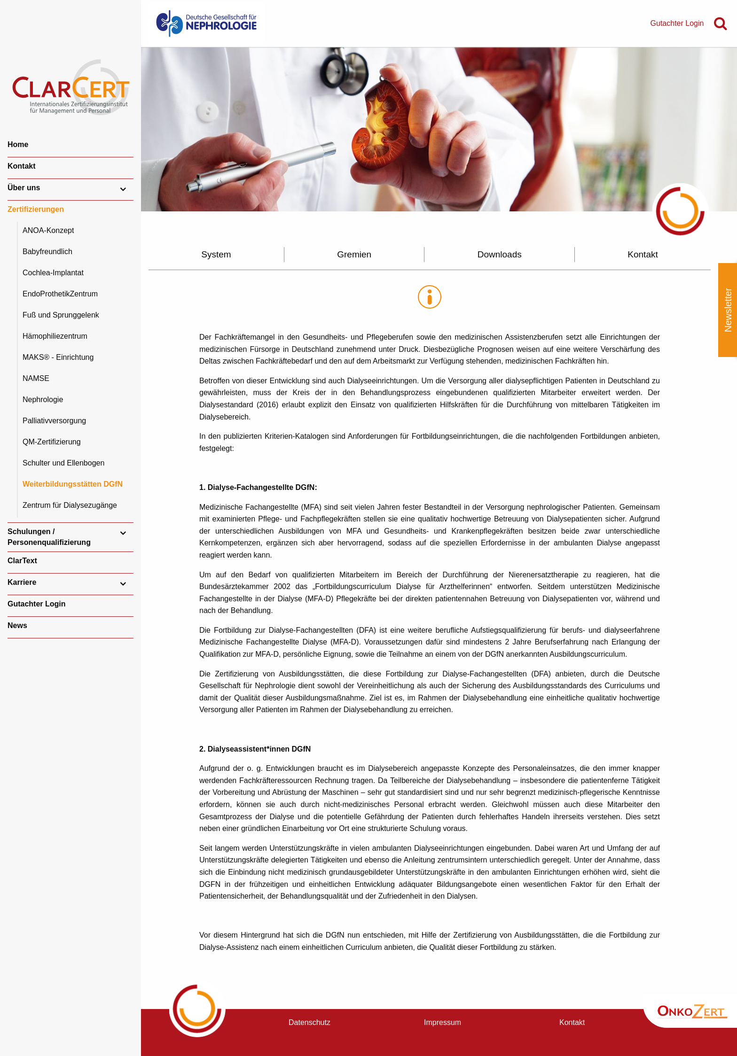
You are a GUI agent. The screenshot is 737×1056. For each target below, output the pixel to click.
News (17, 625)
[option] (439, 129)
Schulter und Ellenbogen (63, 463)
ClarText (22, 561)
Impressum (442, 1022)
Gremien (354, 254)
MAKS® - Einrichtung (58, 357)
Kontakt (22, 166)
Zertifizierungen (36, 209)
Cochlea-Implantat (53, 273)
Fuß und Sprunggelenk (61, 315)
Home (18, 144)
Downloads (500, 254)
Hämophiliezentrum (55, 336)
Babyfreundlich (47, 252)
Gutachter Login (37, 604)
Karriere (22, 582)
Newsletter (728, 310)
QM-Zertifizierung (52, 442)
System (216, 254)
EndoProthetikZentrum (60, 294)
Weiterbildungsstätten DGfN (73, 484)
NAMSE (36, 378)
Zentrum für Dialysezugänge (70, 505)
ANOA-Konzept (48, 230)
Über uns (24, 188)
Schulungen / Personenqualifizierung (49, 537)
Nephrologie (43, 400)
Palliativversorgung (54, 421)
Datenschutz (309, 1022)
